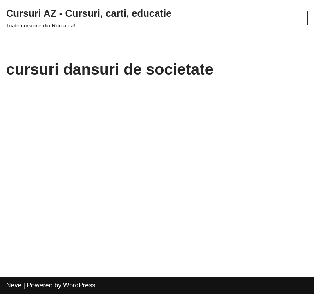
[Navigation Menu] (298, 18)
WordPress (79, 285)
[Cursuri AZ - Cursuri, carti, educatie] (89, 18)
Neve (13, 285)
